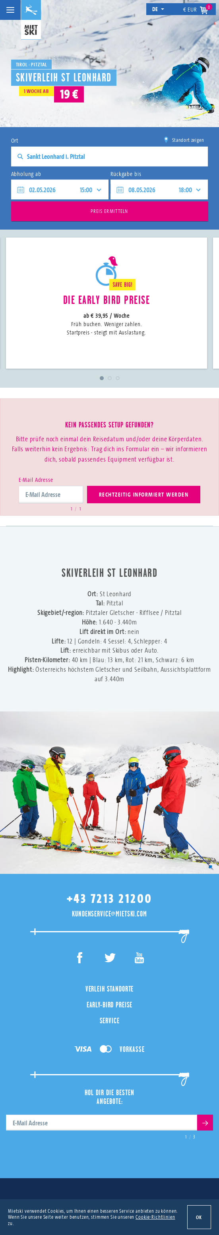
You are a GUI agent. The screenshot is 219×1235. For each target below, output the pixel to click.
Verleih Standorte (109, 988)
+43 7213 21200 (110, 898)
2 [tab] (110, 378)
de (158, 9)
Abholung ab (26, 174)
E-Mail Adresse (36, 479)
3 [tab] (118, 378)
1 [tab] (102, 378)
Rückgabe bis (125, 174)
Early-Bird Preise (109, 1004)
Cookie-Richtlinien (155, 1217)
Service (110, 1020)
